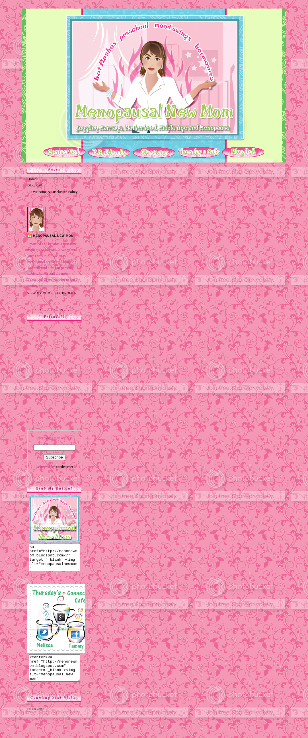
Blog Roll (34, 185)
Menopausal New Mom (53, 235)
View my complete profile (52, 293)
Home (31, 179)
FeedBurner (64, 466)
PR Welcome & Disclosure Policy (52, 192)
